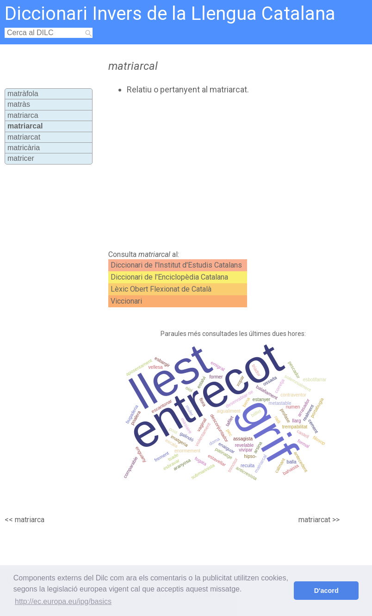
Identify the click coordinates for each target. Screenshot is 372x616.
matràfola (22, 94)
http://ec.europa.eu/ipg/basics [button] (63, 601)
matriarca (22, 115)
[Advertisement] (205, 172)
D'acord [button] (326, 590)
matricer (20, 158)
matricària (23, 148)
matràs (18, 104)
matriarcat (23, 137)
